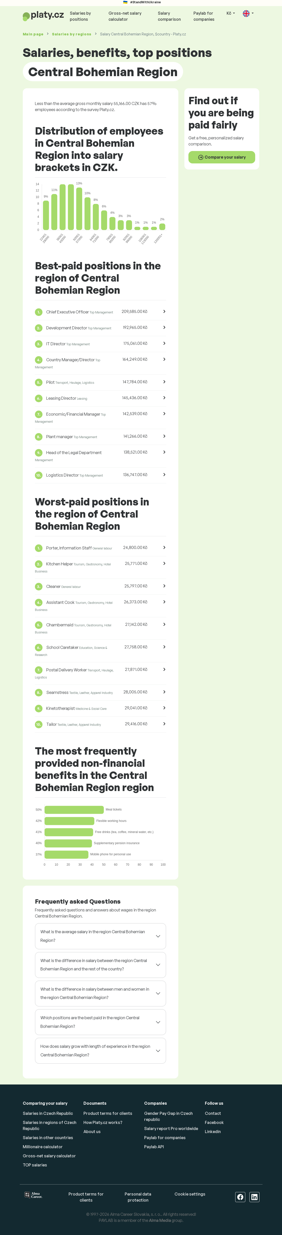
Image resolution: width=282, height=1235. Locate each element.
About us (92, 1131)
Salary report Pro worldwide (171, 1128)
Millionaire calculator (43, 1146)
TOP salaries (35, 1164)
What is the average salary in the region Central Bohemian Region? (92, 936)
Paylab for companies (203, 16)
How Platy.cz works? (102, 1122)
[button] (248, 13)
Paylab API (154, 1146)
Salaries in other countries (48, 1137)
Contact (213, 1113)
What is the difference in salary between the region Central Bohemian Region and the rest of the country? (93, 965)
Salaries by (72, 34)
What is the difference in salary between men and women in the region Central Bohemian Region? (94, 993)
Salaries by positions (80, 16)
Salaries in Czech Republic (48, 1113)
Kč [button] (229, 13)
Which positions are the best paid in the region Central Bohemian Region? (89, 1022)
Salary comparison (169, 16)
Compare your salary (222, 157)
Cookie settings (190, 1194)
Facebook (214, 1122)
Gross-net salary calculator (125, 16)
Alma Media (160, 1220)
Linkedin (213, 1131)
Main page (33, 34)
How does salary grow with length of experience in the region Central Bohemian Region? (95, 1050)
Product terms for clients (107, 1113)
